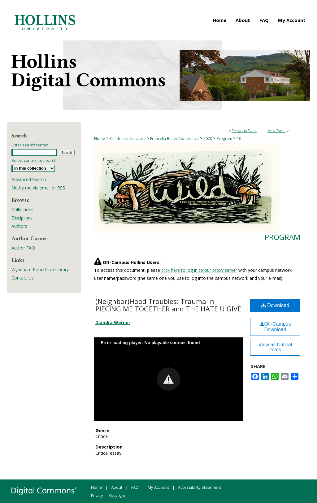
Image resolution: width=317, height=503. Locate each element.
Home (99, 138)
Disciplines (22, 218)
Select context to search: (34, 160)
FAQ (135, 487)
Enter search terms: (29, 145)
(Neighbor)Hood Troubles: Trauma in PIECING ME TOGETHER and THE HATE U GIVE (168, 305)
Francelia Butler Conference (175, 138)
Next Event (276, 130)
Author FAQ (23, 248)
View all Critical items (275, 347)
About (116, 487)
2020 (208, 138)
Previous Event (244, 130)
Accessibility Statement (199, 487)
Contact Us (22, 278)
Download (275, 305)
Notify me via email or (38, 188)
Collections (22, 209)
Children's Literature (128, 138)
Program (225, 138)
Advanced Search (28, 179)
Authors (19, 226)
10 (239, 138)
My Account (158, 487)
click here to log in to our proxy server (199, 270)
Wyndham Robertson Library (40, 269)
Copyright (117, 495)
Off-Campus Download (275, 326)
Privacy (97, 495)
